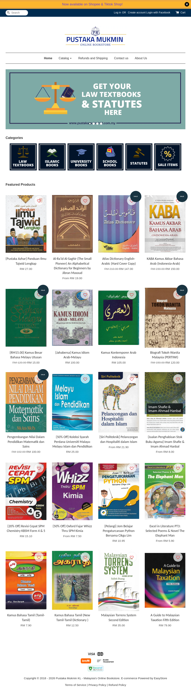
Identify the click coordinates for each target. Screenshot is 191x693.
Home (48, 58)
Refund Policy (117, 684)
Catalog (65, 58)
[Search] (17, 12)
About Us (141, 58)
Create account (137, 12)
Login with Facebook (158, 12)
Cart (183, 12)
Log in (117, 12)
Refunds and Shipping (93, 58)
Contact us (121, 58)
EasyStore (160, 678)
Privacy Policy (97, 684)
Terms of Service (75, 684)
